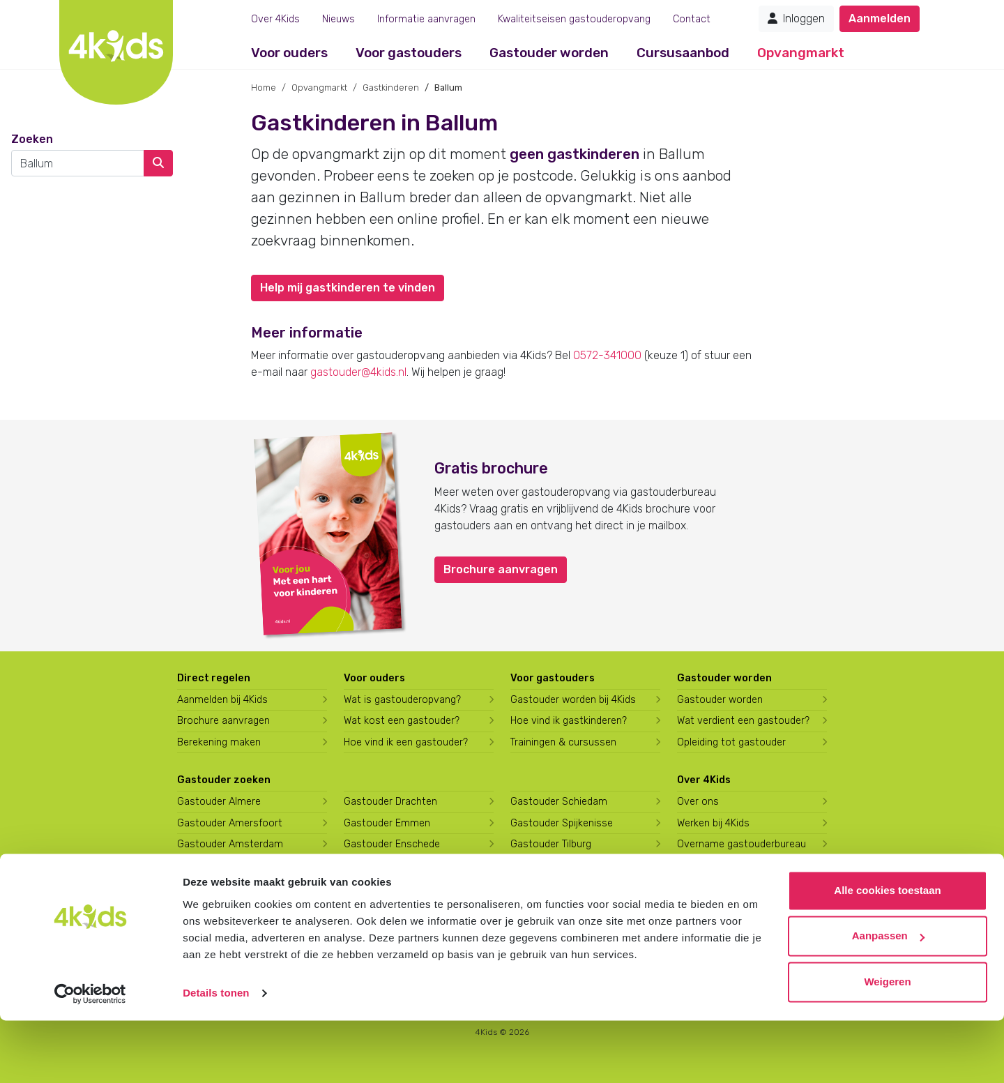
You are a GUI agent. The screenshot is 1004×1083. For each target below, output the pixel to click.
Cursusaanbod (683, 53)
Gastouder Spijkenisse (561, 823)
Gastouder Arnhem (220, 887)
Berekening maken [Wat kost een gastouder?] (219, 742)
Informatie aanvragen (426, 19)
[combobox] (77, 163)
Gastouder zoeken (224, 780)
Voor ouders (289, 53)
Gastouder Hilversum (392, 908)
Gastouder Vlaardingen (562, 887)
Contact (691, 19)
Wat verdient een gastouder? (743, 721)
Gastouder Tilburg (550, 844)
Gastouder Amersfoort (229, 823)
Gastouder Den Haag (224, 908)
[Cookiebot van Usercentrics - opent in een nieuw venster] (90, 1055)
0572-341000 (607, 355)
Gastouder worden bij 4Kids (573, 700)
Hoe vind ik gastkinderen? (568, 721)
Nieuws (338, 19)
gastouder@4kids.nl (358, 372)
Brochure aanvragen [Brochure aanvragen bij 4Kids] (223, 721)
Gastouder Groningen (393, 866)
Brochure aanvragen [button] (500, 569)
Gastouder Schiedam (558, 802)
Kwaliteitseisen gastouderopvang (574, 19)
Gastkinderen (391, 87)
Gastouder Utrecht (554, 866)
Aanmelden (880, 18)
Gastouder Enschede (392, 844)
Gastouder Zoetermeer (563, 908)
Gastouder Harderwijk (393, 887)
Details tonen (216, 1055)
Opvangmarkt (800, 53)
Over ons (698, 802)
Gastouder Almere (219, 802)
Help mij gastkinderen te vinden (347, 287)
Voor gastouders (409, 53)
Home (263, 87)
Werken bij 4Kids (713, 823)
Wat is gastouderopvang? (402, 700)
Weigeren (887, 1044)
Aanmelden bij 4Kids (222, 700)
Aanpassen (888, 998)
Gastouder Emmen (387, 823)
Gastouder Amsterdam (230, 844)
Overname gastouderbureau (741, 844)
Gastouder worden (549, 53)
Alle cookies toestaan (887, 953)
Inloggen (796, 18)
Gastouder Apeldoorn (226, 866)
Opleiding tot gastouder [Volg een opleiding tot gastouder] (731, 742)
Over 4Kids (275, 19)
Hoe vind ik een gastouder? (406, 742)
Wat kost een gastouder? (401, 721)
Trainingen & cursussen (563, 742)
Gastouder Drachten (390, 802)
